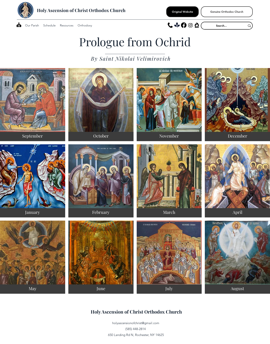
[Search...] (221, 25)
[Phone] (170, 25)
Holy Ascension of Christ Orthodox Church (81, 10)
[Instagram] (190, 25)
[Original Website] (182, 11)
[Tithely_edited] (177, 25)
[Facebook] (183, 25)
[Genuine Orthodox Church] (227, 11)
